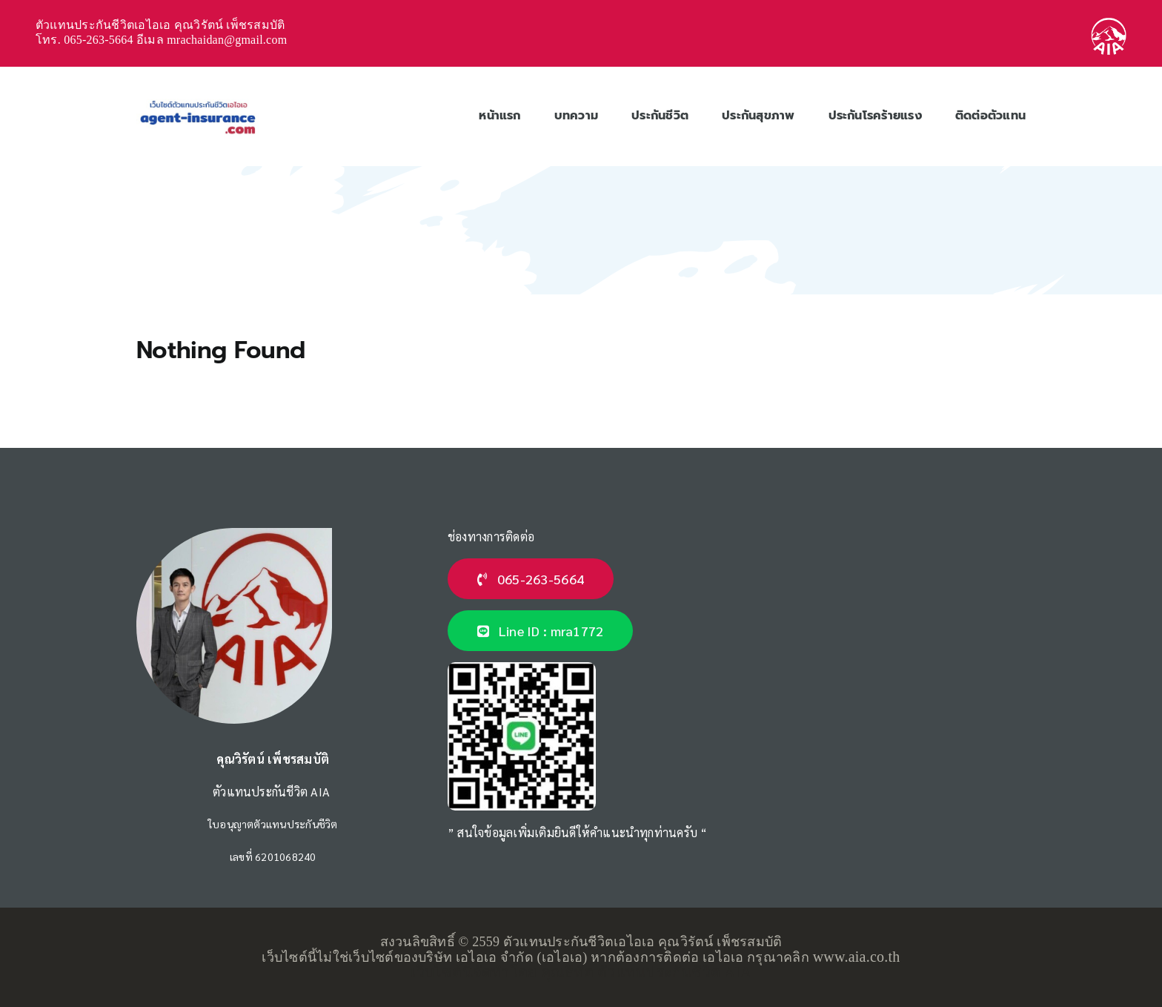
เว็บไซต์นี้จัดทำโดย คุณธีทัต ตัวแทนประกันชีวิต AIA (581, 972)
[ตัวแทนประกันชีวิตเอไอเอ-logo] (197, 100)
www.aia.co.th (856, 956)
